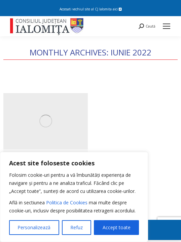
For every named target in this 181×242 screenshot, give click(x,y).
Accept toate (117, 227)
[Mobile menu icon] (166, 26)
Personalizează (33, 227)
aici (117, 9)
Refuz (76, 227)
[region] (74, 197)
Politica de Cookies (66, 202)
